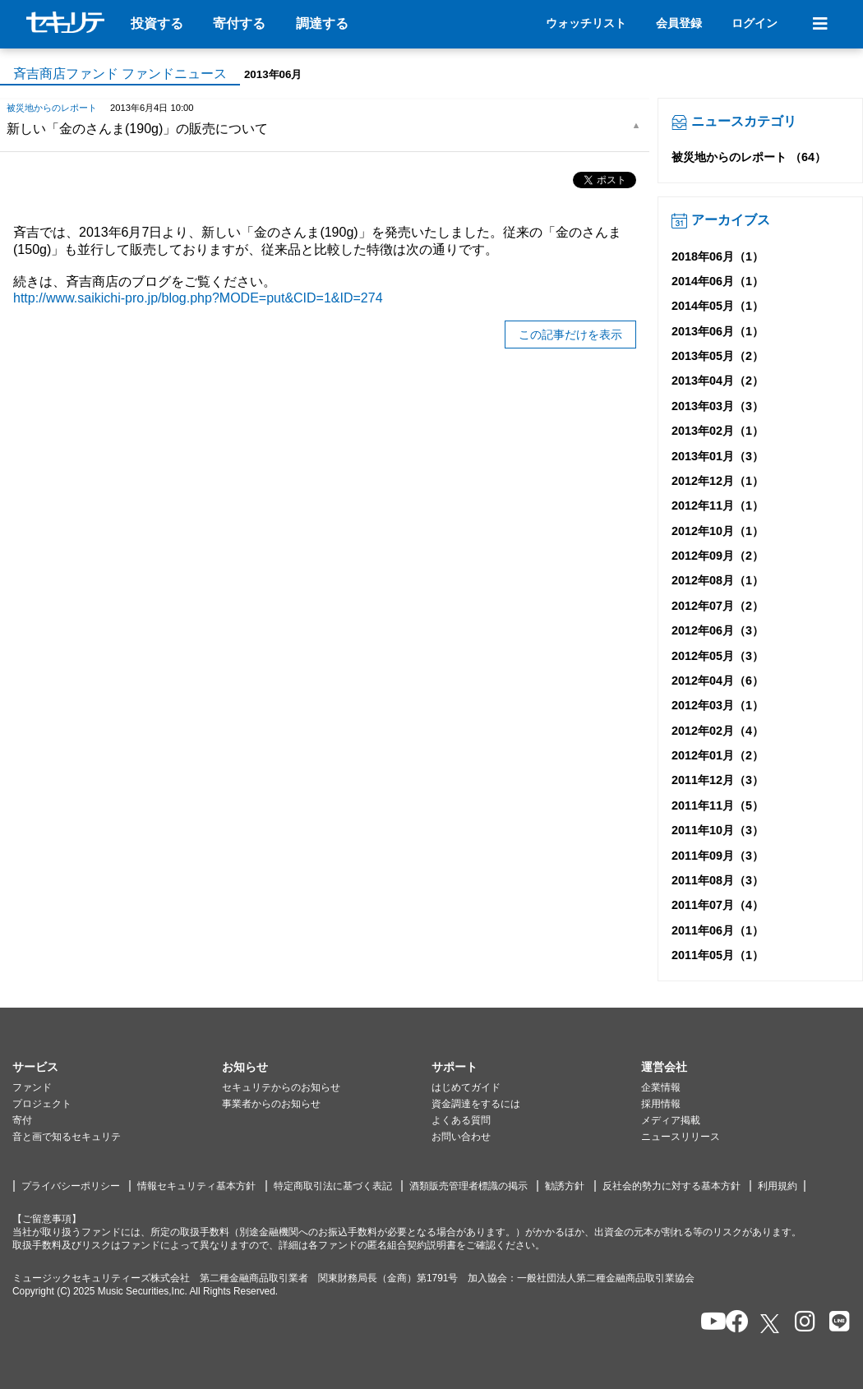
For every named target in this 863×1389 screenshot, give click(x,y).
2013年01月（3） (717, 456)
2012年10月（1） (717, 531)
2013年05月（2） (717, 355)
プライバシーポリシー (70, 1186)
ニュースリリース (680, 1136)
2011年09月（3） (717, 855)
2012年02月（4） (717, 730)
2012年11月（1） (717, 505)
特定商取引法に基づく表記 (333, 1186)
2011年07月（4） (717, 904)
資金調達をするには (476, 1104)
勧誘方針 (564, 1186)
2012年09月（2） (717, 555)
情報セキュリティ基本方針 (196, 1186)
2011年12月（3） (717, 780)
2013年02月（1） (717, 430)
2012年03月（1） (717, 705)
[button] (117, 1067)
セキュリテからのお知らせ (281, 1087)
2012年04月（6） (717, 680)
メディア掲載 (670, 1120)
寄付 (22, 1120)
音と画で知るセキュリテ (66, 1136)
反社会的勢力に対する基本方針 (671, 1186)
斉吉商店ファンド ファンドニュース (120, 74)
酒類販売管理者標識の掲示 (468, 1186)
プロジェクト (42, 1104)
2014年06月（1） (717, 281)
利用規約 (777, 1186)
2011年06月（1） (717, 930)
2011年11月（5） (717, 805)
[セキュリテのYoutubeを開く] (706, 1323)
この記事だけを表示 (570, 334)
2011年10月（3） (717, 830)
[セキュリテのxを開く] (771, 1323)
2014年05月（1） (717, 305)
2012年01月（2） (717, 755)
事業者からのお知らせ (271, 1104)
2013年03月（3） (717, 406)
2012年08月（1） (717, 580)
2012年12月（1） (717, 480)
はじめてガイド (466, 1087)
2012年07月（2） (717, 605)
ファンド (32, 1087)
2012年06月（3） (717, 630)
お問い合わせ (461, 1136)
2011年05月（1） (717, 955)
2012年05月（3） (717, 655)
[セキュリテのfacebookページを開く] (732, 1323)
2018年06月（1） (717, 256)
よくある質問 (461, 1120)
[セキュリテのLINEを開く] (835, 1323)
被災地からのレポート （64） (748, 157)
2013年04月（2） (717, 380)
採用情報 (661, 1104)
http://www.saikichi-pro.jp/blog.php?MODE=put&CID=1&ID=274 (198, 298)
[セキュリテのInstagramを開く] (801, 1323)
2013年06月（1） (717, 331)
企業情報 (661, 1087)
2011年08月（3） (717, 880)
